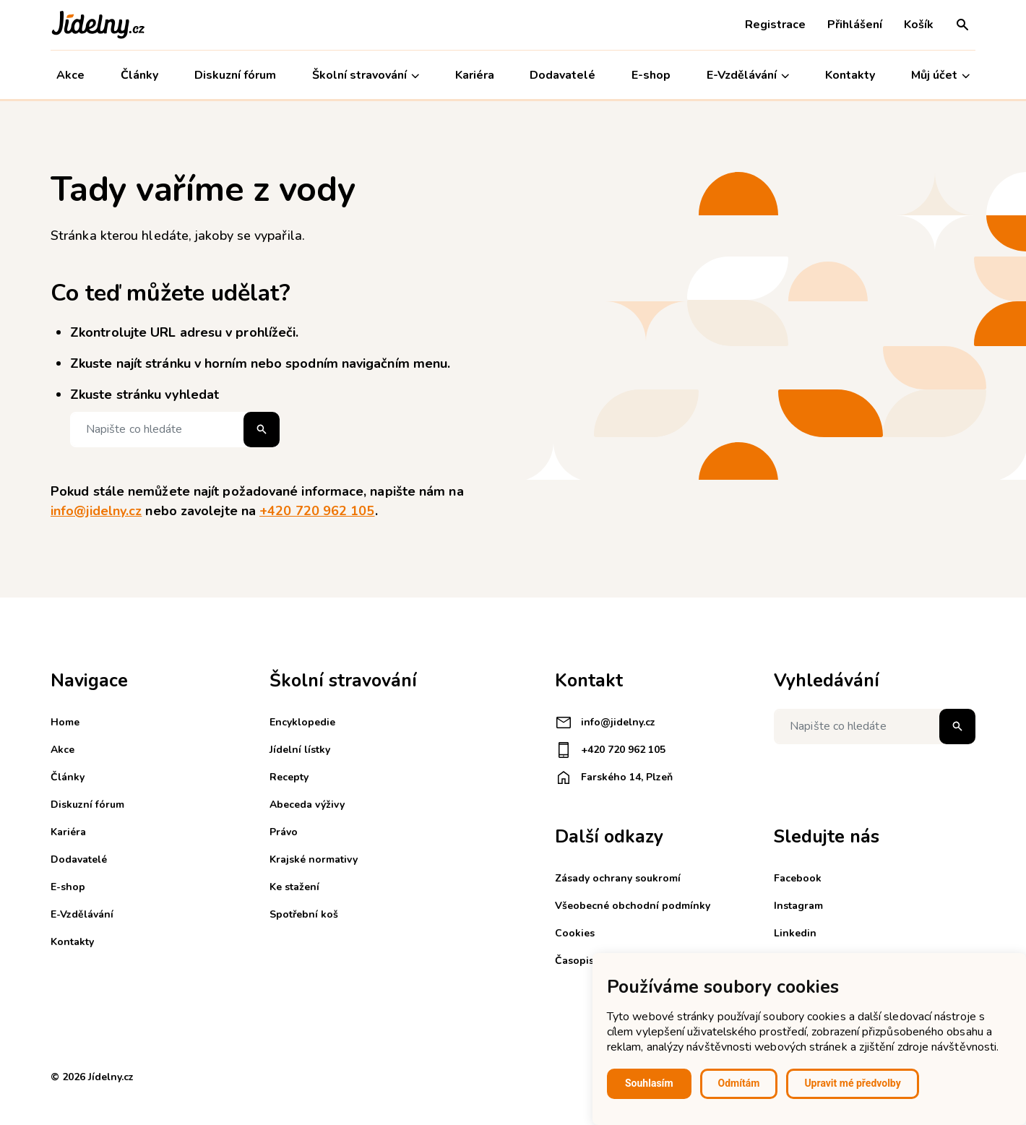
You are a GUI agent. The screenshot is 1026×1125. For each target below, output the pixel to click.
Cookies (575, 933)
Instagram (798, 906)
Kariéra (474, 75)
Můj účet (940, 75)
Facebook (798, 878)
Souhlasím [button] (649, 1083)
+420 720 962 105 (316, 511)
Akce (70, 75)
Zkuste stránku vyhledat (144, 394)
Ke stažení (294, 887)
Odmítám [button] (739, 1083)
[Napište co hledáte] (175, 429)
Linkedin (795, 933)
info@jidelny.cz (96, 511)
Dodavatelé (562, 75)
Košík (919, 25)
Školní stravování (365, 75)
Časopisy (577, 960)
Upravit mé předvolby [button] (852, 1083)
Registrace (775, 25)
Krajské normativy (314, 859)
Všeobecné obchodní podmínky (632, 906)
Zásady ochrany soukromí (618, 878)
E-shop (651, 75)
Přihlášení (854, 25)
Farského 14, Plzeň (614, 777)
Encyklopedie (302, 722)
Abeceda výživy (307, 804)
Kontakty (850, 75)
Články (139, 75)
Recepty (289, 777)
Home (65, 722)
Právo (284, 832)
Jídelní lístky (300, 750)
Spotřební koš (304, 914)
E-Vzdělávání (748, 75)
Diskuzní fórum (235, 75)
